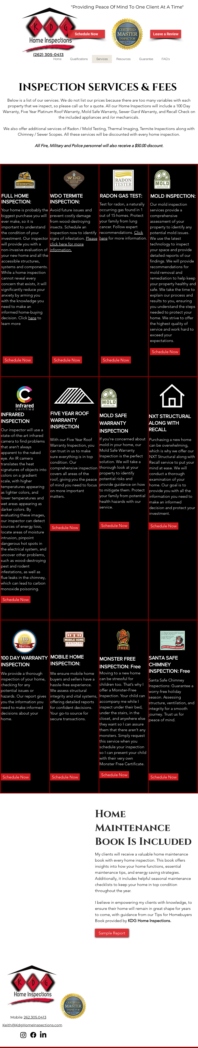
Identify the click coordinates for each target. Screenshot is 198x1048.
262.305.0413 (35, 1017)
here (32, 317)
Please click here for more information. (73, 244)
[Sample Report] (112, 933)
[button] (123, 59)
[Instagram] (23, 1035)
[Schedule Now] (86, 34)
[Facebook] (33, 1035)
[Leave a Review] (165, 34)
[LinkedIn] (43, 1035)
